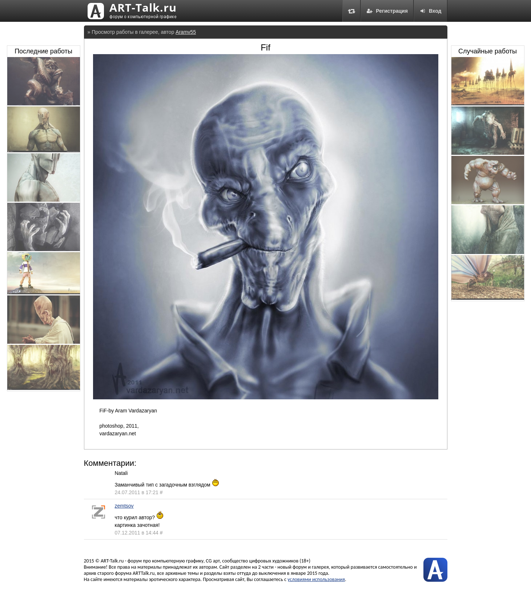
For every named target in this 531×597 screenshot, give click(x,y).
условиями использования (316, 579)
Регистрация (387, 11)
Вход (430, 11)
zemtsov (124, 506)
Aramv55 (186, 32)
